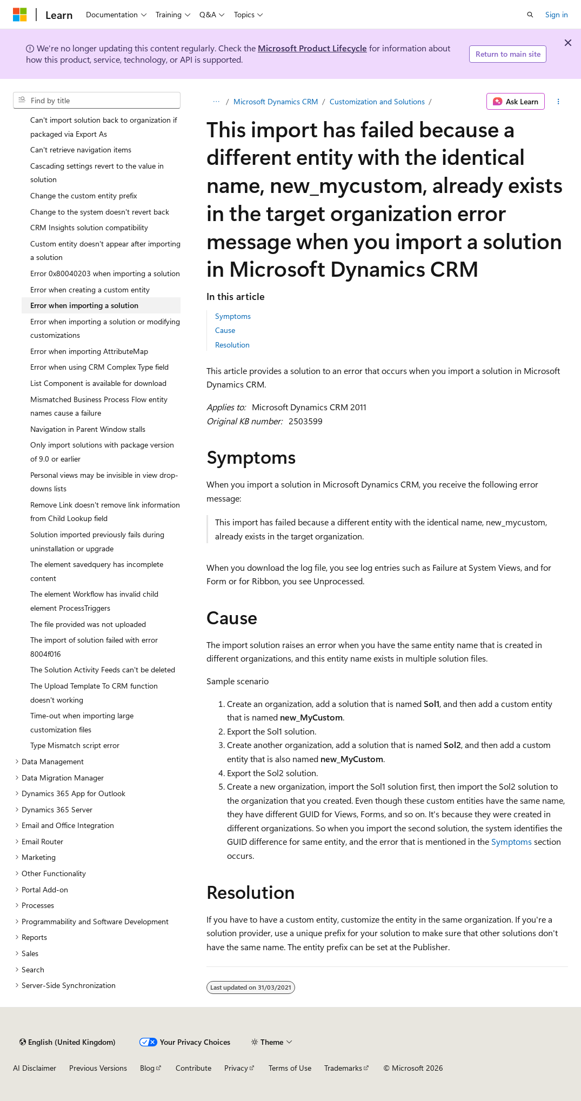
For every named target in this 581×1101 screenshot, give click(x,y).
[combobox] (97, 100)
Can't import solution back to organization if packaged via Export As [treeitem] (103, 127)
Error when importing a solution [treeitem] (84, 305)
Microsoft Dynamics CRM (275, 101)
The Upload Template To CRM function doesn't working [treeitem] (94, 692)
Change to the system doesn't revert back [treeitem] (99, 211)
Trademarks (343, 1068)
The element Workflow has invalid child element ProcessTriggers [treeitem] (94, 601)
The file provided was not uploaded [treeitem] (88, 624)
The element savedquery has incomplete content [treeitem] (96, 571)
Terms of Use (290, 1068)
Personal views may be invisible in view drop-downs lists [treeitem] (104, 482)
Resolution (232, 344)
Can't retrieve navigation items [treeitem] (80, 149)
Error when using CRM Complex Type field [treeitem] (99, 367)
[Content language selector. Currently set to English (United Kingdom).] (67, 1042)
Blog (147, 1068)
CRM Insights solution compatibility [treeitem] (89, 227)
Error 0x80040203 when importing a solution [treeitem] (105, 273)
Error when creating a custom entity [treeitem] (90, 289)
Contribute (193, 1068)
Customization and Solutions (377, 101)
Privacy (236, 1068)
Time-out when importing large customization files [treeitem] (81, 722)
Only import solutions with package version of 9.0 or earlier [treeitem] (102, 451)
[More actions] (558, 101)
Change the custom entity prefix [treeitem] (83, 195)
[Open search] (530, 14)
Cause (225, 330)
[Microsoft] (20, 15)
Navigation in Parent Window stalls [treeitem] (87, 429)
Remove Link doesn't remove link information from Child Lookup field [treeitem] (105, 511)
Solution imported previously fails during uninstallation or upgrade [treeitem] (97, 541)
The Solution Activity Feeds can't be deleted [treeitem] (102, 669)
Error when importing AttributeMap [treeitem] (89, 351)
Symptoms (233, 316)
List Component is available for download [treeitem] (98, 383)
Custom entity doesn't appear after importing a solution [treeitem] (105, 250)
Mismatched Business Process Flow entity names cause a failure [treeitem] (99, 406)
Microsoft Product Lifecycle (312, 48)
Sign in (556, 14)
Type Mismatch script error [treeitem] (74, 745)
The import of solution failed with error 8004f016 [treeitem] (94, 647)
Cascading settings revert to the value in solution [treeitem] (97, 173)
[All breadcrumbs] (215, 101)
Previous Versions (98, 1068)
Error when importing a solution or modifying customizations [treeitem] (105, 328)
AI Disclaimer (34, 1068)
